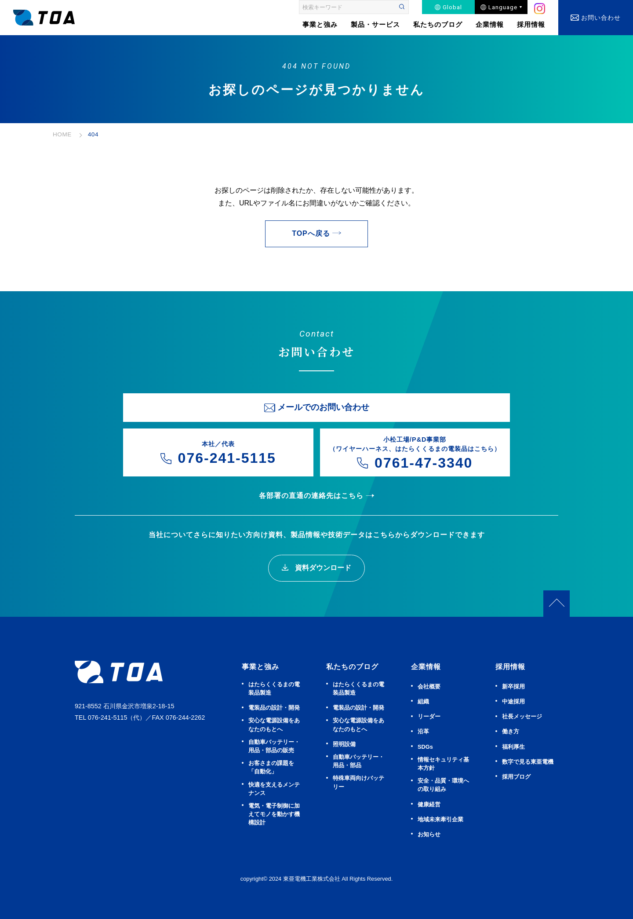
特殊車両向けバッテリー (358, 782)
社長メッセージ (522, 716)
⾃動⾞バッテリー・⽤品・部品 (358, 761)
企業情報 (490, 24)
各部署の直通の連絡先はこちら (311, 495)
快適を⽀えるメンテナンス (274, 788)
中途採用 (513, 701)
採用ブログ (516, 776)
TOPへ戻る (311, 233)
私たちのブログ (437, 24)
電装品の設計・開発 (274, 707)
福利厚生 (513, 746)
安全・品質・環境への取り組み (443, 784)
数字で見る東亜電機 (527, 761)
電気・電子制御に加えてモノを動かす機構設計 (274, 814)
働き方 (510, 731)
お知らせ (429, 834)
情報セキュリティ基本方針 (443, 763)
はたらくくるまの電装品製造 (274, 688)
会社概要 (429, 686)
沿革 (423, 731)
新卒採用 (513, 686)
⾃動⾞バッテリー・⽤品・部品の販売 (274, 746)
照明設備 (344, 744)
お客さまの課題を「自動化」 (271, 767)
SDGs (425, 746)
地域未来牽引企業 (440, 819)
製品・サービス (375, 24)
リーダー (429, 716)
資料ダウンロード (322, 567)
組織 (423, 701)
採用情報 (531, 24)
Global (452, 7)
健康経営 (429, 804)
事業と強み (260, 666)
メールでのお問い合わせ (323, 407)
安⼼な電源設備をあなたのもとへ (274, 724)
